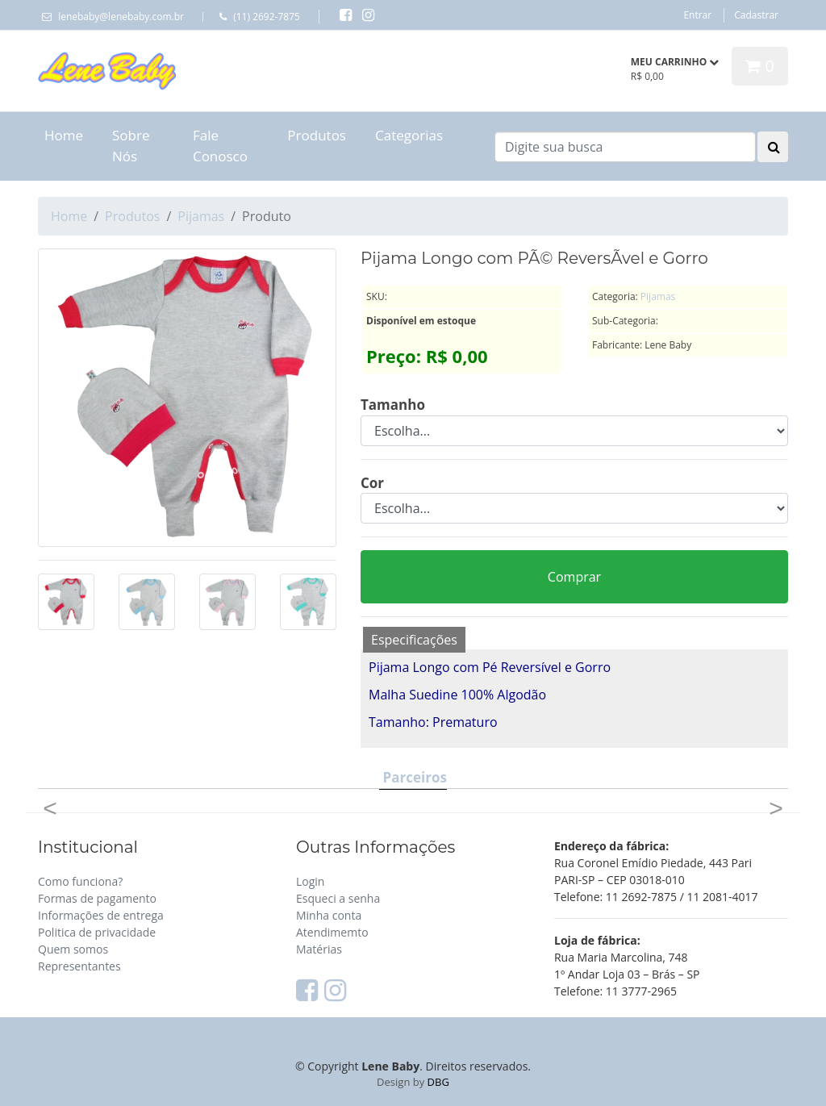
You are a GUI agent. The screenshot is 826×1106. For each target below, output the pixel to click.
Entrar (697, 15)
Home (63, 135)
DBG (438, 1082)
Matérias (319, 949)
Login (310, 881)
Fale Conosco (220, 145)
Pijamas (200, 216)
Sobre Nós (130, 145)
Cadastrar (756, 15)
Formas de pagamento (97, 898)
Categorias (409, 135)
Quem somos (73, 949)
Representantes (79, 966)
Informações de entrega (101, 915)
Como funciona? (80, 881)
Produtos (316, 135)
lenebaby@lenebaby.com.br (121, 16)
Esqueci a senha (338, 898)
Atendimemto (332, 932)
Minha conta (328, 915)
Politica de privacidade (97, 932)
